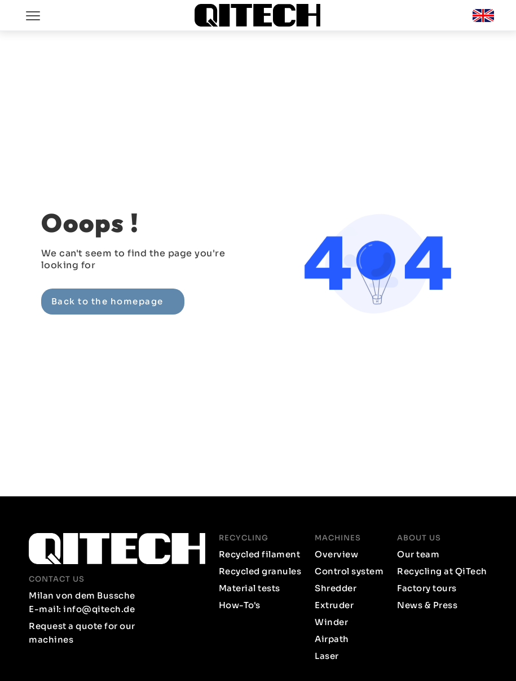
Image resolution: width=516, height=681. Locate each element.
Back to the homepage (107, 301)
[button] (483, 16)
